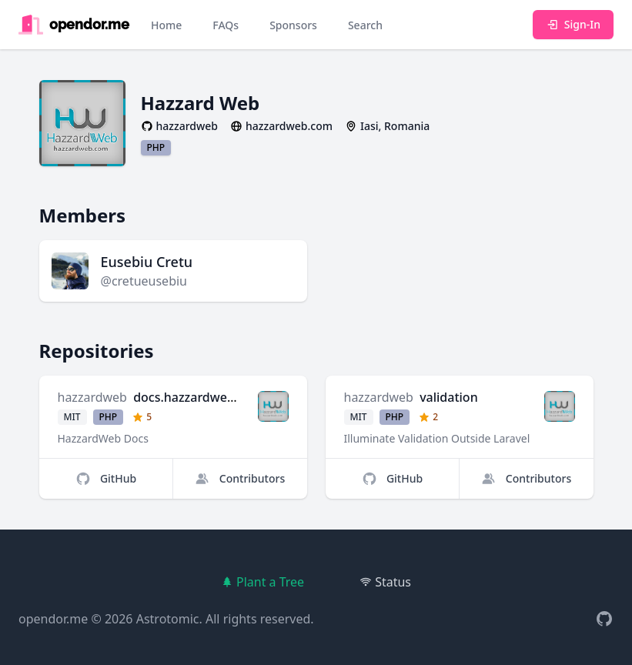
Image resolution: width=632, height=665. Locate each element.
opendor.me (53, 618)
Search (365, 25)
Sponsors (293, 25)
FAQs (225, 25)
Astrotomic (167, 618)
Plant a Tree (262, 581)
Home (166, 25)
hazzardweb (92, 397)
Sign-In (573, 24)
